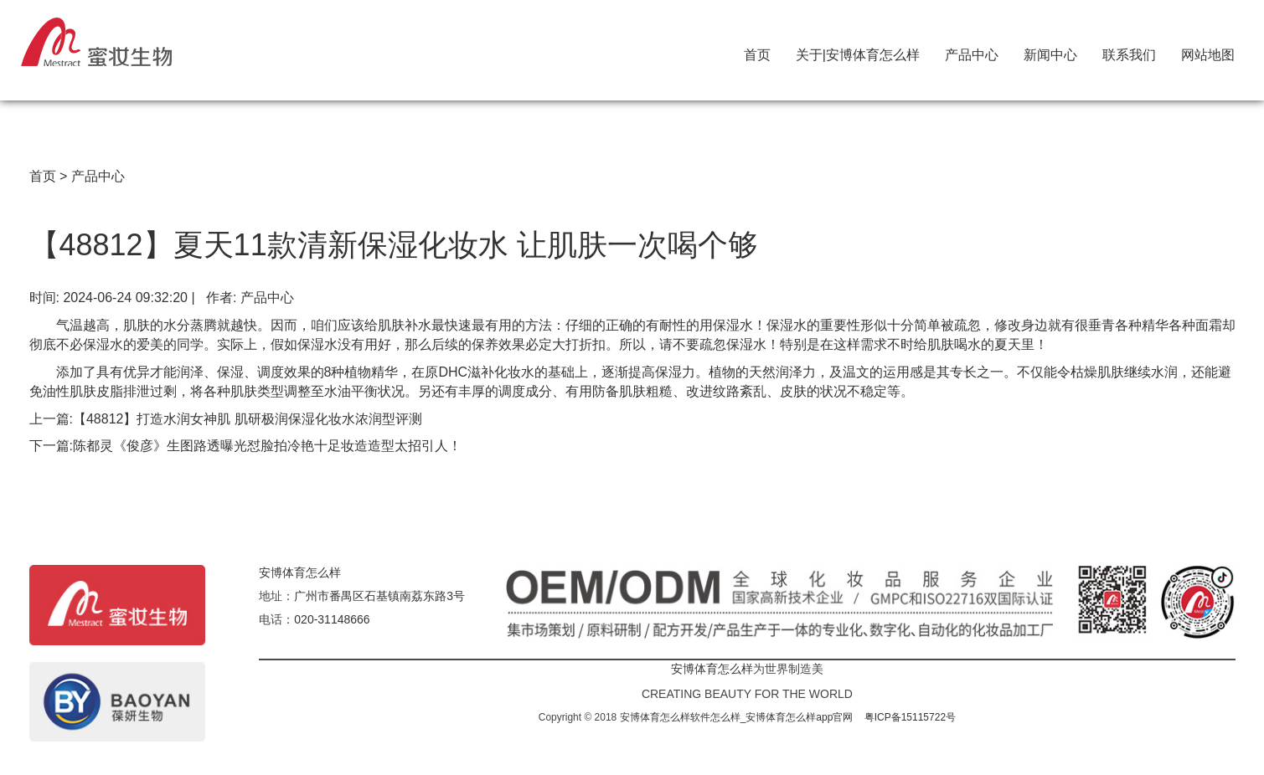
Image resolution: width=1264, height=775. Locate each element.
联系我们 (1129, 51)
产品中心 (971, 51)
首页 (757, 51)
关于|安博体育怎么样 (858, 51)
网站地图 (1208, 51)
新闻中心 (1050, 51)
